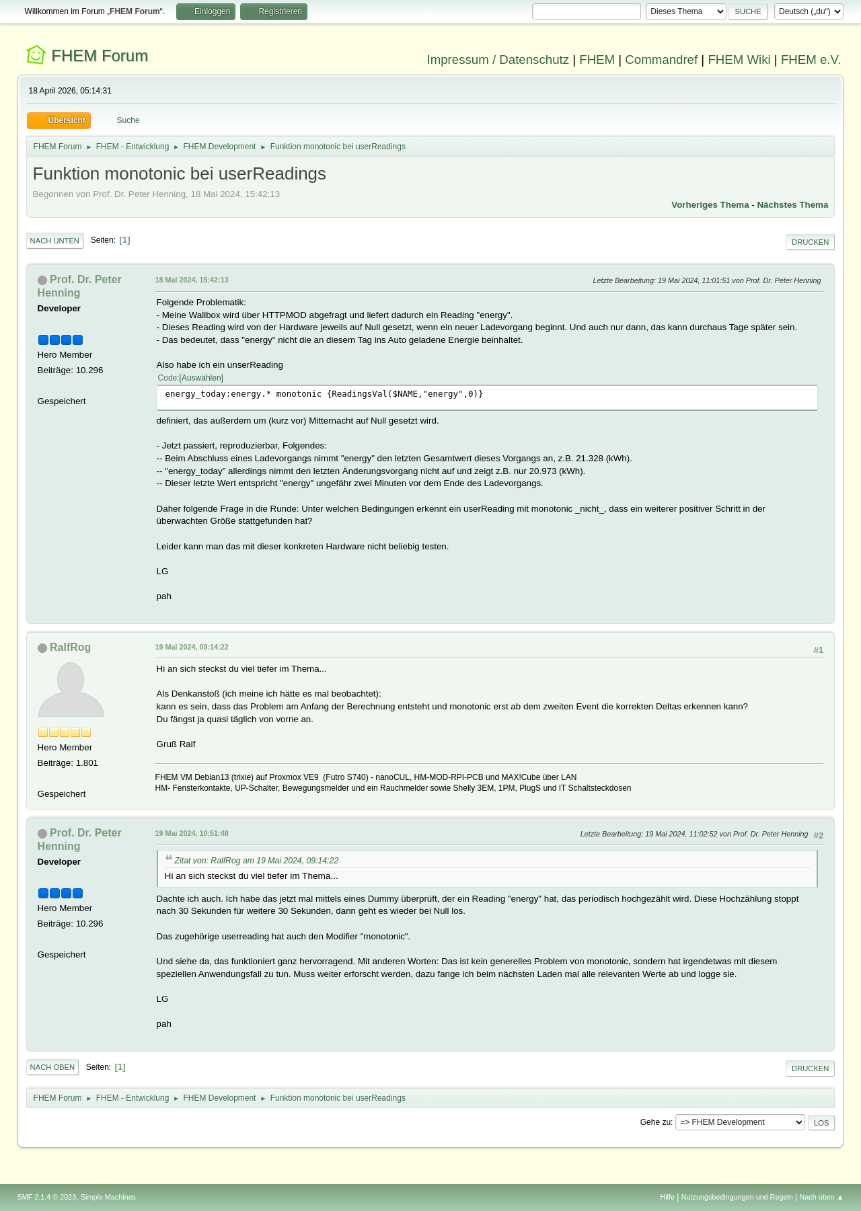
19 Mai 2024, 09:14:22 (192, 647)
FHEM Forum (99, 55)
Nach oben (52, 1067)
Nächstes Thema (792, 205)
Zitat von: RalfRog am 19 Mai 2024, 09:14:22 (256, 860)
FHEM (597, 59)
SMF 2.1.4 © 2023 (47, 1197)
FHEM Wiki (739, 59)
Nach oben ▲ (822, 1197)
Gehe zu (655, 1122)
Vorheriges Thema (710, 205)
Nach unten (54, 241)
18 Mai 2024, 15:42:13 (192, 280)
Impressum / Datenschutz (498, 59)
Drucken (810, 242)
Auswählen (201, 378)
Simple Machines (108, 1197)
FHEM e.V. (811, 59)
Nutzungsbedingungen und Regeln (737, 1197)
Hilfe (667, 1197)
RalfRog (70, 647)
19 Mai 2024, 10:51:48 (192, 833)
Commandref (661, 59)
